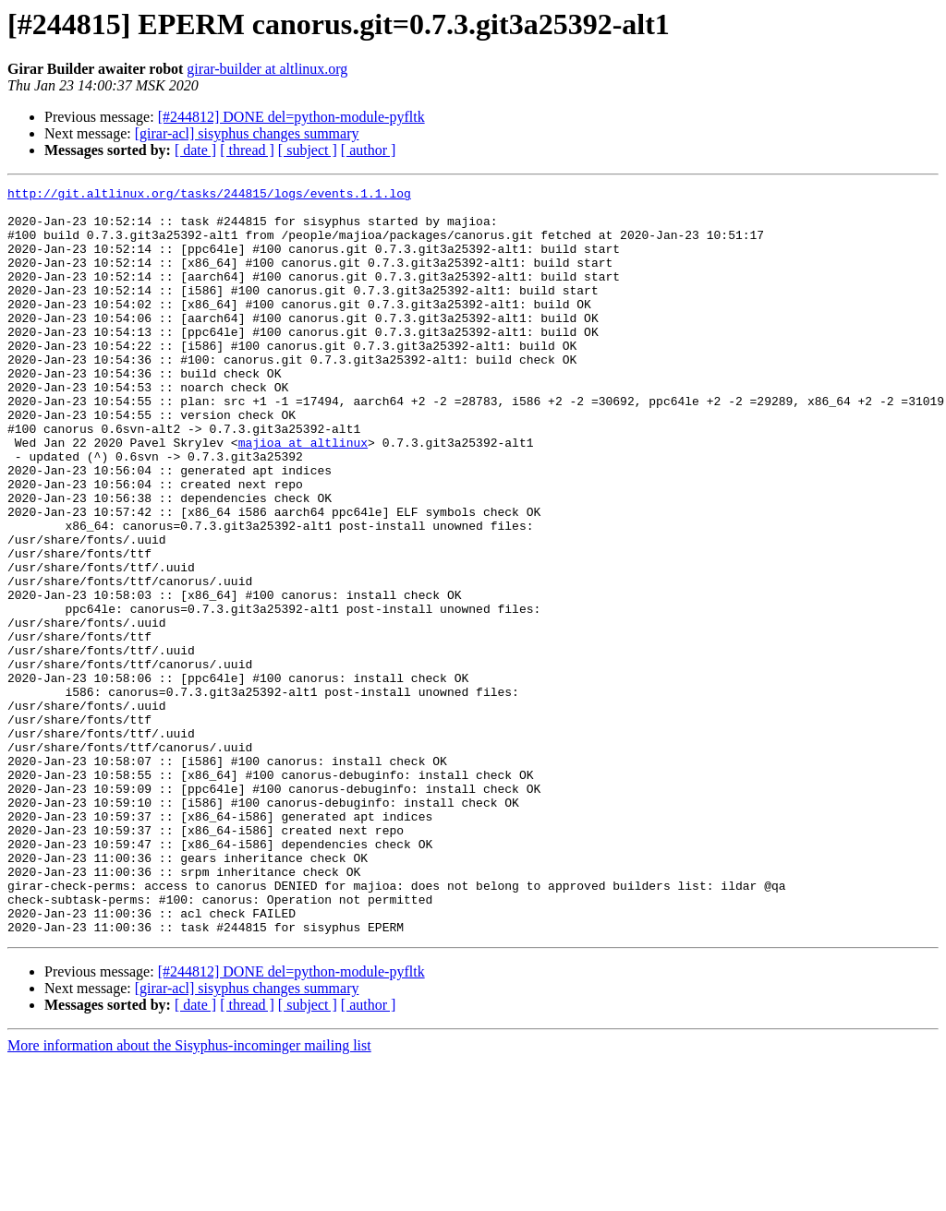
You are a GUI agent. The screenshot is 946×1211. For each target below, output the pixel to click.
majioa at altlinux (303, 494)
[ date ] (195, 150)
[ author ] (368, 150)
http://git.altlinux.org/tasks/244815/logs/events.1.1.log (209, 195)
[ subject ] (307, 150)
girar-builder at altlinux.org (267, 69)
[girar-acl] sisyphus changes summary (247, 133)
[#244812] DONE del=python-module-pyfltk (291, 117)
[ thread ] (247, 150)
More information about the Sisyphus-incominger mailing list (189, 1195)
